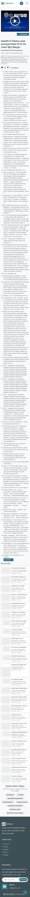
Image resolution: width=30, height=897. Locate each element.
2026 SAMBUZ (9, 894)
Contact (5, 855)
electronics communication (15, 813)
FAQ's (4, 852)
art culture (21, 795)
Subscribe (23, 879)
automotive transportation (15, 798)
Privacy (5, 846)
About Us (5, 844)
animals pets (10, 795)
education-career (15, 809)
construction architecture (15, 805)
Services (5, 849)
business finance (8, 802)
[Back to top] (25, 892)
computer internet (22, 802)
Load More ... (8, 560)
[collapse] (27, 3)
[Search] (21, 3)
